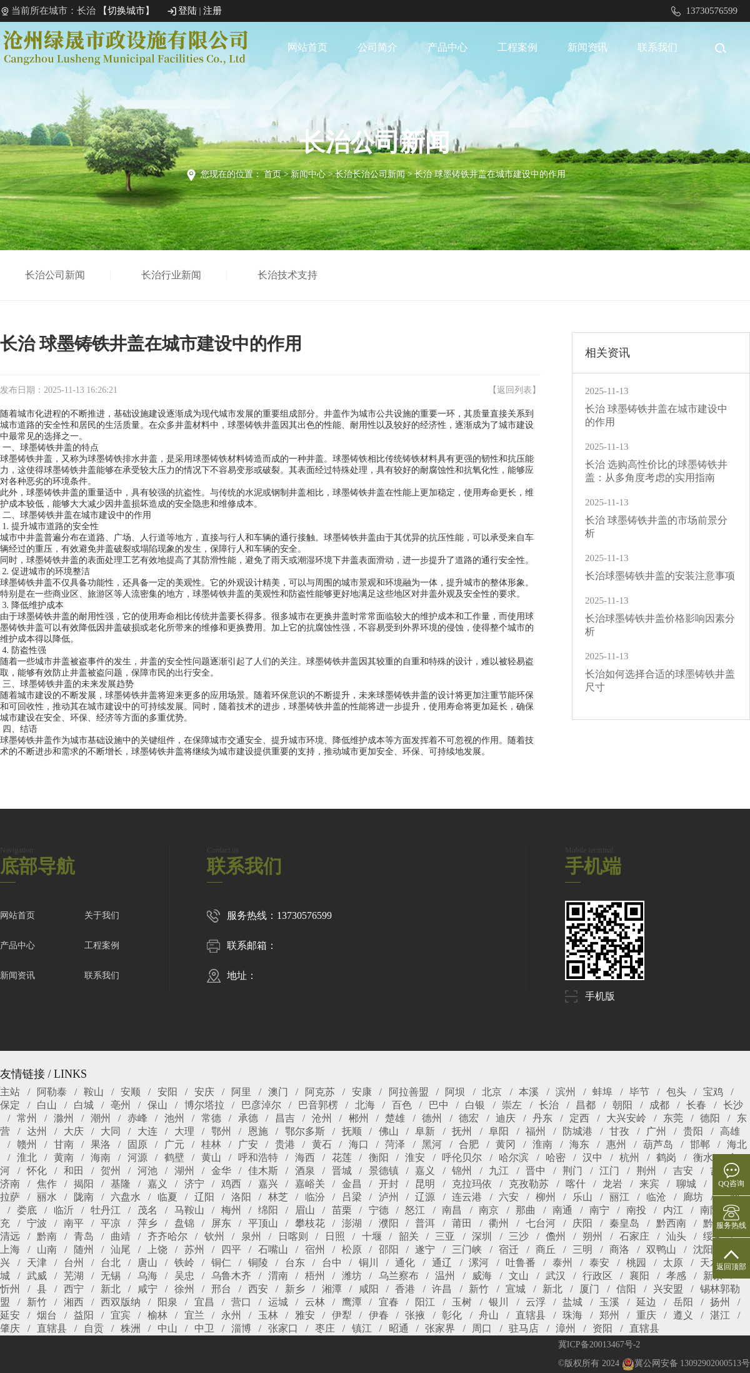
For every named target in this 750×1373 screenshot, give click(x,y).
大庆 (74, 1131)
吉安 (683, 1170)
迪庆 (506, 1118)
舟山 (489, 1315)
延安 (10, 1315)
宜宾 (121, 1315)
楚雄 (395, 1118)
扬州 (720, 1302)
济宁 (194, 1183)
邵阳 (389, 1249)
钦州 (214, 1236)
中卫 (204, 1328)
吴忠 (184, 1275)
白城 (84, 1105)
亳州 (121, 1105)
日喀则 (293, 1236)
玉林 (268, 1315)
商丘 (546, 1249)
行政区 (597, 1275)
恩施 (258, 1131)
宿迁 (509, 1249)
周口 (482, 1328)
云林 (315, 1302)
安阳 (168, 1092)
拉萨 (10, 1197)
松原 (352, 1249)
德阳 (710, 1118)
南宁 (599, 1210)
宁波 (37, 1223)
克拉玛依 (472, 1183)
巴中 (439, 1105)
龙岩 (612, 1183)
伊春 (379, 1315)
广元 (174, 1144)
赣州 (27, 1144)
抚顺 (352, 1131)
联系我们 (658, 47)
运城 (278, 1302)
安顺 (131, 1092)
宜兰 (194, 1315)
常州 (27, 1118)
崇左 (512, 1105)
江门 (609, 1170)
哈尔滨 (514, 1157)
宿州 (315, 1249)
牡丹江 (106, 1210)
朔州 (592, 1236)
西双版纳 (121, 1302)
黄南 (64, 1157)
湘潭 (332, 1289)
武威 (37, 1275)
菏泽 (395, 1144)
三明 (582, 1249)
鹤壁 (174, 1157)
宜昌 (204, 1302)
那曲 (526, 1210)
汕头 (676, 1236)
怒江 (415, 1210)
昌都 (586, 1105)
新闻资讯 (588, 47)
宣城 (516, 1289)
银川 (499, 1302)
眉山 (305, 1210)
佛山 (389, 1131)
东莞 (673, 1118)
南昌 (452, 1210)
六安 (509, 1197)
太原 (673, 1262)
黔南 (47, 1236)
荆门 (572, 1170)
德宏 (469, 1118)
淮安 (415, 1157)
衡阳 (379, 1157)
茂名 (148, 1210)
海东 (579, 1144)
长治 (549, 1105)
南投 (636, 1210)
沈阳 (703, 1249)
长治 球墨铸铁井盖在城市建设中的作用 (490, 174)
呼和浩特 (258, 1157)
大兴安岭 (626, 1118)
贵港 (285, 1144)
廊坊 (693, 1197)
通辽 (442, 1262)
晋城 (342, 1170)
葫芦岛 (658, 1144)
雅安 (305, 1315)
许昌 (442, 1289)
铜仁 (221, 1262)
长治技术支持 (289, 275)
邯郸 (700, 1144)
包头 (676, 1092)
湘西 (74, 1302)
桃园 (636, 1262)
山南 (47, 1249)
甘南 (64, 1144)
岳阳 (683, 1302)
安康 (362, 1092)
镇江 (362, 1328)
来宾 (649, 1183)
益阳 (84, 1315)
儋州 (556, 1236)
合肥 (469, 1144)
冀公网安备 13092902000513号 (686, 1363)
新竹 (479, 1289)
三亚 (445, 1236)
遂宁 (425, 1249)
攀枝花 (310, 1223)
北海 (365, 1105)
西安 (258, 1289)
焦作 (47, 1183)
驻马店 (524, 1328)
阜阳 (499, 1131)
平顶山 (263, 1223)
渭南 (278, 1275)
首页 (272, 174)
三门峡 (467, 1249)
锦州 (462, 1170)
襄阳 (639, 1275)
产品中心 (448, 47)
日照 (335, 1236)
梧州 (315, 1275)
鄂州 (221, 1131)
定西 (579, 1118)
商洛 (619, 1249)
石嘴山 (273, 1249)
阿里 (241, 1092)
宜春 (389, 1302)
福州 (536, 1131)
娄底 (27, 1210)
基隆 (121, 1183)
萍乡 (148, 1223)
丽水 (47, 1197)
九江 (499, 1170)
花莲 (342, 1157)
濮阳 (389, 1223)
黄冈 (506, 1144)
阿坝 (455, 1092)
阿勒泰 (52, 1092)
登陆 (187, 11)
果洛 (101, 1144)
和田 (74, 1170)
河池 (148, 1170)
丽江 (619, 1197)
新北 (111, 1289)
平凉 (111, 1223)
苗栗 (342, 1210)
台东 (295, 1262)
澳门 (278, 1092)
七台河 (541, 1223)
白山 (47, 1105)
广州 (656, 1131)
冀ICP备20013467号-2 (599, 1344)
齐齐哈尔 (168, 1236)
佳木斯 (263, 1170)
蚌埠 (602, 1092)
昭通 (399, 1328)
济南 (10, 1183)
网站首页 (308, 47)
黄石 (322, 1144)
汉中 (592, 1157)
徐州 (184, 1289)
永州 (231, 1315)
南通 (562, 1210)
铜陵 (258, 1262)
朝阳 (622, 1105)
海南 (101, 1157)
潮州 (101, 1118)
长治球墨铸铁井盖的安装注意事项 (660, 575)
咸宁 (148, 1289)
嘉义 (425, 1170)
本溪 (529, 1092)
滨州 (566, 1092)
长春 (696, 1105)
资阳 (602, 1328)
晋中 (536, 1170)
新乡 (295, 1289)
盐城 (572, 1302)
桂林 (211, 1144)
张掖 (415, 1315)
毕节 (639, 1092)
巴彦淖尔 (261, 1105)
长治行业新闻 (173, 275)
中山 (168, 1328)
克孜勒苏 (529, 1183)
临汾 (315, 1197)
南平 (74, 1223)
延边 (646, 1302)
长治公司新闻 (57, 275)
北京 (492, 1092)
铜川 (369, 1262)
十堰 (372, 1236)
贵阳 (693, 1131)
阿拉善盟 (409, 1092)
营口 (241, 1302)
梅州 (231, 1210)
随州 (84, 1249)
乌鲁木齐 (231, 1275)
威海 (482, 1275)
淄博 (241, 1328)
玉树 (462, 1302)
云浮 (536, 1302)
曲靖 (121, 1236)
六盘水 (126, 1197)
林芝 (278, 1197)
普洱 (425, 1223)
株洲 (131, 1328)
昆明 (425, 1183)
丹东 (542, 1118)
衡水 (703, 1157)
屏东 (221, 1223)
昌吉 (285, 1118)
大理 (184, 1131)
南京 (489, 1210)
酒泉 (305, 1170)
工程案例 (518, 47)
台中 (332, 1262)
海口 (359, 1144)
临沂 (64, 1210)
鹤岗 (666, 1157)
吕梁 (352, 1197)
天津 (37, 1262)
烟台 (47, 1315)
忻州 (10, 1289)
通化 (405, 1262)
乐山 (582, 1197)
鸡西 (231, 1183)
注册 (212, 11)
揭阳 (84, 1183)
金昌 (352, 1183)
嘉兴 (268, 1183)
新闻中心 (308, 174)
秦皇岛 (624, 1223)
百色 (402, 1105)
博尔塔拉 (204, 1105)
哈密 (556, 1157)
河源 (138, 1157)
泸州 (389, 1197)
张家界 (440, 1328)
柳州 (546, 1197)
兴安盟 (668, 1289)
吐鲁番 (521, 1262)
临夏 (168, 1197)
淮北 (27, 1157)
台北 (111, 1262)
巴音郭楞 (318, 1105)
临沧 (656, 1197)
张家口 (283, 1328)
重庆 (646, 1315)
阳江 (425, 1302)
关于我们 (101, 915)
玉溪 (609, 1302)
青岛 (84, 1236)
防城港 (577, 1131)
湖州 (184, 1170)
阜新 (425, 1131)
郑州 (609, 1315)
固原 (138, 1144)
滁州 (64, 1118)
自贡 (94, 1328)
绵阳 (268, 1210)
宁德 (379, 1210)
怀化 (37, 1170)
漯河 (479, 1262)
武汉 (556, 1275)
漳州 (566, 1328)
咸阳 (369, 1289)
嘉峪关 (310, 1183)
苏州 (194, 1249)
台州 (74, 1262)
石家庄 (634, 1236)
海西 (305, 1157)
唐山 (148, 1262)
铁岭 (184, 1262)
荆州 (646, 1170)
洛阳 (241, 1197)
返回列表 (514, 390)
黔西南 (671, 1223)
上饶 (158, 1249)
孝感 (676, 1275)
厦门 (589, 1289)
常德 (211, 1118)
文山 (519, 1275)
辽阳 (204, 1197)
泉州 (251, 1236)
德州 (432, 1118)
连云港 (467, 1197)
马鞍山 (189, 1210)
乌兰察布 (399, 1275)
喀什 (576, 1183)
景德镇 (384, 1170)
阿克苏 (320, 1092)
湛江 (720, 1315)
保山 (158, 1105)
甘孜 (619, 1131)
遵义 (683, 1315)
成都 (659, 1105)
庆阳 (582, 1223)
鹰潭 (352, 1302)
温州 (445, 1275)
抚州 (462, 1131)
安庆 (204, 1092)
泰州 (562, 1262)
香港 (405, 1289)
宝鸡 (713, 1092)
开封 (389, 1183)
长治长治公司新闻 (370, 174)
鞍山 (94, 1092)
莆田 (462, 1223)
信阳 (626, 1289)
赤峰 (138, 1118)
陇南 (84, 1197)
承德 (248, 1118)
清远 (10, 1236)
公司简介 (378, 47)
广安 (248, 1144)
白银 (475, 1105)
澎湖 (352, 1223)
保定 (10, 1105)
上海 (10, 1249)
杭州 (629, 1157)
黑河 (432, 1144)
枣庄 (325, 1328)
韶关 (409, 1236)
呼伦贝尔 (462, 1157)
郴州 (359, 1118)
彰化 (452, 1315)
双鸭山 (661, 1249)
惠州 (616, 1144)
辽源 (425, 1197)
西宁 (74, 1289)
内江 (673, 1210)
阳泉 (168, 1302)
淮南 (542, 1144)
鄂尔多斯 (305, 1131)
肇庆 (10, 1328)
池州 (174, 1118)
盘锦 (184, 1223)
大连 (148, 1131)
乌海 (148, 1275)
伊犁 (342, 1315)
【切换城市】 (126, 11)
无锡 (111, 1275)
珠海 (572, 1315)
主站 (10, 1092)
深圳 (482, 1236)
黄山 (211, 1157)
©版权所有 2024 (590, 1363)
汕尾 (121, 1249)
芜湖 (74, 1275)
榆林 (158, 1315)
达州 (37, 1131)
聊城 (686, 1183)
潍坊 (352, 1275)
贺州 (111, 1170)
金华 (221, 1170)
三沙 (519, 1236)
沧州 (322, 1118)
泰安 (599, 1262)
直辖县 (531, 1315)
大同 (111, 1131)
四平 (231, 1249)
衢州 (499, 1223)
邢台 (221, 1289)
